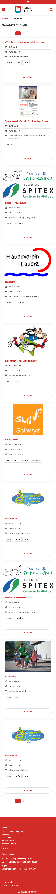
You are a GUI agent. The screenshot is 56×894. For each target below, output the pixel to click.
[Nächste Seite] (39, 33)
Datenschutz (6, 885)
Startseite (5, 18)
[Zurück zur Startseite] (28, 9)
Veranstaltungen (17, 18)
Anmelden (15, 885)
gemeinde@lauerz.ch (9, 844)
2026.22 (16, 882)
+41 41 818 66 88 (8, 840)
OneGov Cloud (7, 882)
